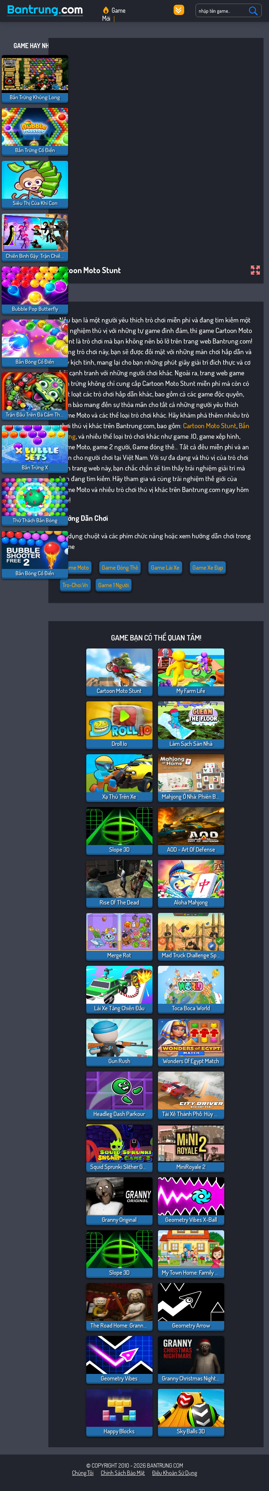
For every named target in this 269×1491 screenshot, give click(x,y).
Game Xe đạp (208, 567)
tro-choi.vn (75, 585)
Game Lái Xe (165, 567)
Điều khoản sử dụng (174, 1472)
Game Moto (76, 567)
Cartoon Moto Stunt (209, 425)
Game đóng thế (120, 567)
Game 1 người (113, 585)
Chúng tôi (83, 1472)
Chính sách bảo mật (123, 1472)
